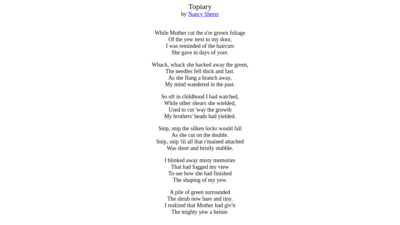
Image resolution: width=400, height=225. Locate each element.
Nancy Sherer (203, 14)
